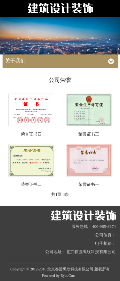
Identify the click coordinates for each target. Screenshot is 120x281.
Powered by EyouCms (58, 276)
